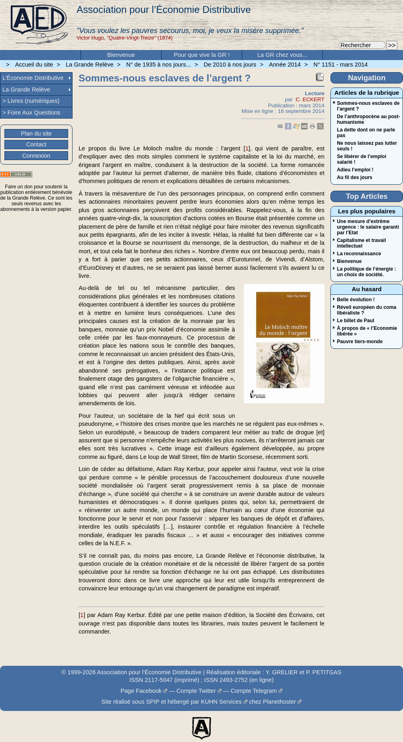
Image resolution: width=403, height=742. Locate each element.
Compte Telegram (254, 691)
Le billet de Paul (355, 320)
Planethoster (279, 701)
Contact (36, 144)
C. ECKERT (310, 99)
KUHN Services (221, 701)
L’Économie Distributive (33, 78)
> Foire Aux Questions (31, 112)
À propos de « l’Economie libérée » (367, 331)
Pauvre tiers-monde (360, 341)
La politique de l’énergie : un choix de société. (366, 271)
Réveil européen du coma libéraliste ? (366, 310)
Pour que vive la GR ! (202, 55)
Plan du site (36, 133)
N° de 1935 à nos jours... (158, 64)
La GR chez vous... (282, 55)
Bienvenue (121, 55)
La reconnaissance (359, 253)
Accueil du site (34, 64)
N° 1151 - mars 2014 (341, 64)
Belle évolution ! (356, 299)
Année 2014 (285, 64)
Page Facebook (141, 691)
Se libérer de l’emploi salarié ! (361, 159)
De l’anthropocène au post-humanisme (368, 119)
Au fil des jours (354, 177)
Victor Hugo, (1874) (124, 38)
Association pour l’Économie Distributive (164, 9)
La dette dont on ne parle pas (366, 132)
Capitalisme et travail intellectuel (361, 243)
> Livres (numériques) (30, 101)
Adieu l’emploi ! (355, 170)
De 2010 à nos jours (230, 64)
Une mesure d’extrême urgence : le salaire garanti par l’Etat (368, 227)
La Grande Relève (89, 64)
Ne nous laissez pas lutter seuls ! (367, 146)
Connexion (36, 155)
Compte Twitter (196, 691)
